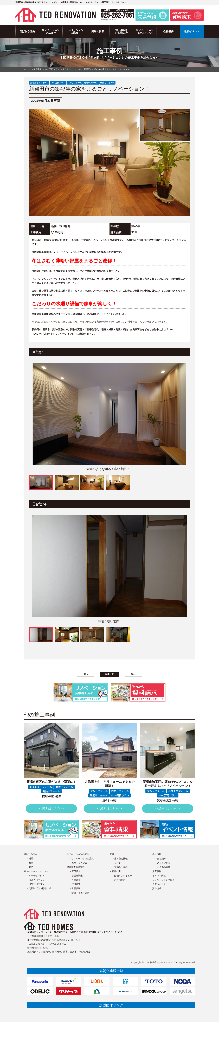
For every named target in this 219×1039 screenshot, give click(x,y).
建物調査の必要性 (76, 867)
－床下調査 (74, 871)
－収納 (30, 867)
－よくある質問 (162, 867)
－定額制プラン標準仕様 (39, 888)
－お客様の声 (118, 879)
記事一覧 (109, 674)
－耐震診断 (74, 888)
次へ (133, 674)
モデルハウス (159, 884)
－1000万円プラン (36, 879)
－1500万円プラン (35, 884)
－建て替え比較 (120, 858)
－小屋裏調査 (76, 875)
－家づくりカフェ (78, 862)
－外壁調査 (74, 879)
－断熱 (30, 862)
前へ (86, 674)
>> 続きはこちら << (51, 808)
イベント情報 (159, 875)
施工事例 (156, 871)
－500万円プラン (35, 875)
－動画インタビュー (122, 875)
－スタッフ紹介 (162, 862)
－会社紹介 (160, 858)
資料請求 (156, 888)
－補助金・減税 (120, 867)
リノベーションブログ (163, 879)
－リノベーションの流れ (81, 858)
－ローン (116, 862)
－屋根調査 (74, 884)
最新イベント (191, 31)
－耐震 (30, 858)
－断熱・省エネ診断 (79, 892)
